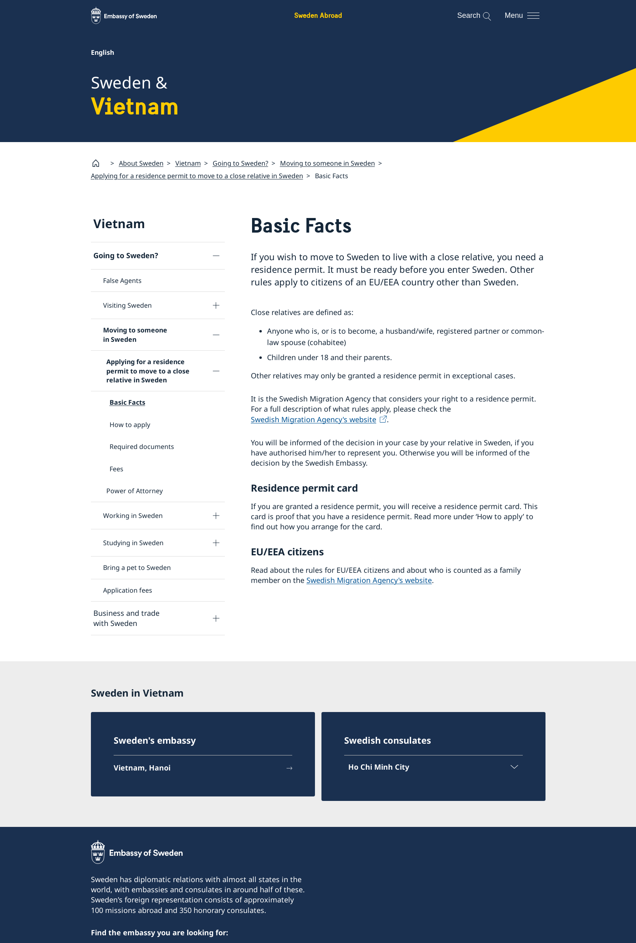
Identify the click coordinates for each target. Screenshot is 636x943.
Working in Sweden (133, 515)
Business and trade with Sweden (126, 618)
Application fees (127, 589)
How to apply (130, 424)
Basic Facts (127, 402)
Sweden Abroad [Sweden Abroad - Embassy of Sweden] (318, 15)
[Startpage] (99, 163)
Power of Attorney (134, 490)
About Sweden (141, 163)
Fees (116, 468)
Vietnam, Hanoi (142, 768)
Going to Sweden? (240, 163)
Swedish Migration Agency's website (313, 419)
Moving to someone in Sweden (327, 163)
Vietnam (188, 163)
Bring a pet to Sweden (137, 567)
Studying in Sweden (133, 542)
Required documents (142, 446)
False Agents (122, 280)
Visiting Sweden (127, 305)
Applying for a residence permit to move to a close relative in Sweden (197, 175)
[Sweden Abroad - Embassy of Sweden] (131, 15)
